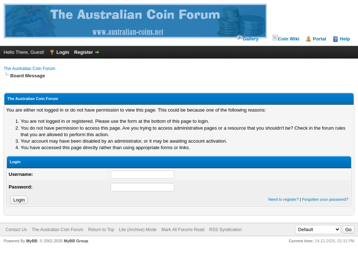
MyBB (31, 241)
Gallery (248, 38)
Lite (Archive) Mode (138, 229)
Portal (319, 39)
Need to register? (283, 199)
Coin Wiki (285, 38)
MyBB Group (76, 241)
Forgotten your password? (325, 199)
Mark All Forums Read (182, 229)
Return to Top (101, 229)
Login (62, 52)
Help (345, 39)
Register (83, 52)
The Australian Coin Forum (29, 68)
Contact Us (16, 229)
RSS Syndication (225, 229)
